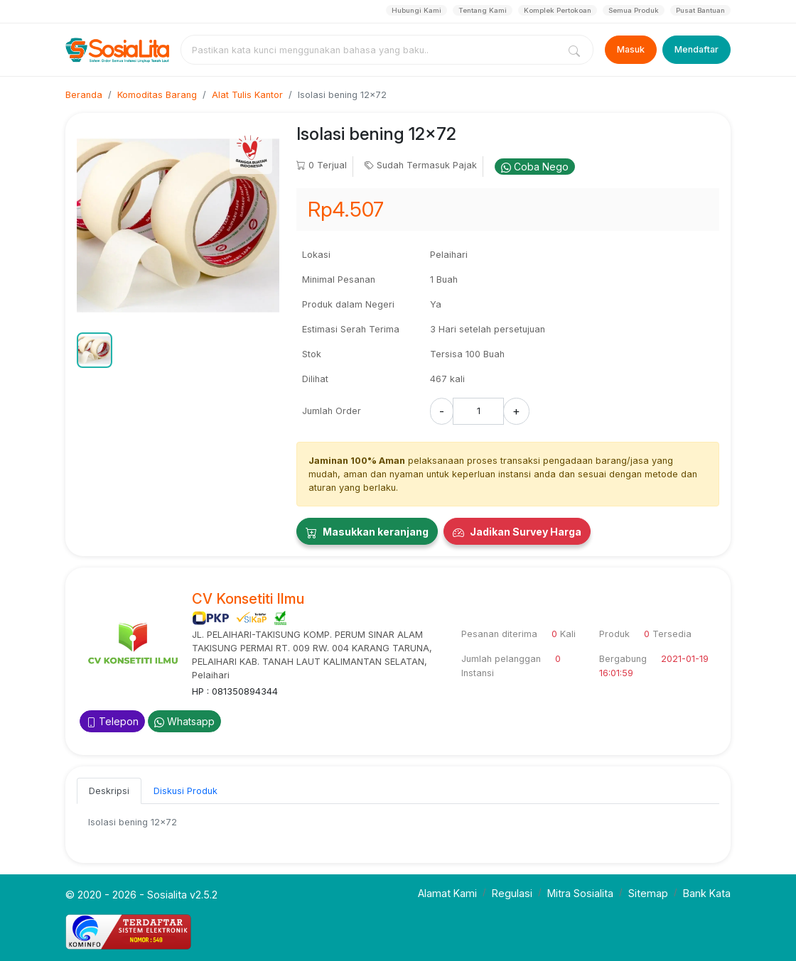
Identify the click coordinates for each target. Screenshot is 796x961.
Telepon (112, 721)
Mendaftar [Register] (696, 49)
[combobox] (372, 50)
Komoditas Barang (157, 94)
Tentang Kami (482, 10)
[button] (94, 350)
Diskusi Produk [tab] (185, 791)
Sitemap (648, 893)
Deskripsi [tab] (109, 791)
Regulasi (512, 893)
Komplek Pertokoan (557, 10)
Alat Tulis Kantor (247, 94)
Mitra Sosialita (580, 893)
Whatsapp (184, 721)
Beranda (83, 94)
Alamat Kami (447, 893)
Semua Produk (633, 10)
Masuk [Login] (631, 49)
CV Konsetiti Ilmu (248, 598)
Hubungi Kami (416, 10)
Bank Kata (707, 893)
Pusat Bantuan (700, 10)
